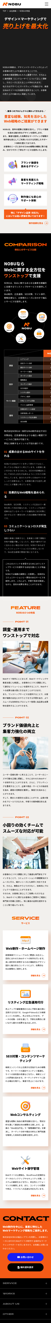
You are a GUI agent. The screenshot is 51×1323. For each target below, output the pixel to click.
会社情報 (12, 11)
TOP (4, 11)
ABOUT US (11, 1304)
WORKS (9, 1293)
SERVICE (10, 1283)
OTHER (8, 1314)
